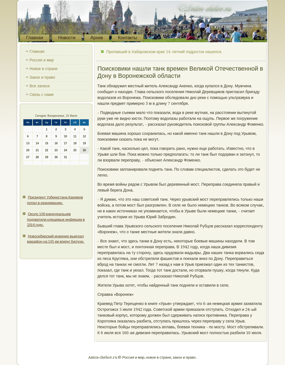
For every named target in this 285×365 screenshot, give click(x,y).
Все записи (40, 86)
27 (27, 157)
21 (37, 150)
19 (84, 143)
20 (27, 150)
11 (75, 136)
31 (65, 157)
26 (84, 150)
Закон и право (42, 77)
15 (46, 143)
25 (75, 150)
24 (65, 150)
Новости (66, 37)
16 (56, 143)
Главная (34, 37)
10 (65, 136)
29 (46, 157)
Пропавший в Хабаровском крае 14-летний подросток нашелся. (164, 51)
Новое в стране (44, 68)
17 (65, 143)
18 (75, 143)
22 (46, 150)
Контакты (127, 37)
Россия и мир (42, 60)
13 (27, 143)
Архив (96, 37)
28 (37, 157)
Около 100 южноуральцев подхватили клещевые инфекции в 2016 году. (56, 219)
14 (37, 143)
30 (56, 157)
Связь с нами (42, 94)
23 (56, 150)
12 (84, 136)
